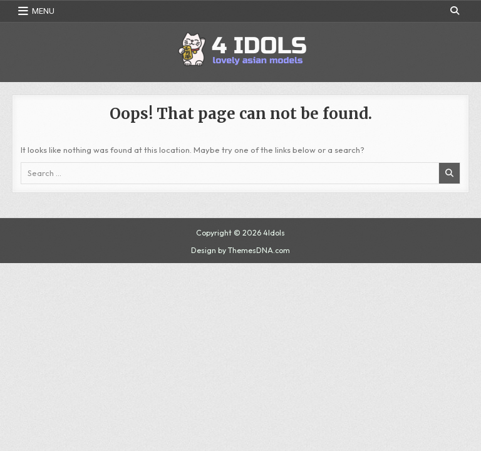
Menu (43, 11)
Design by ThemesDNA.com (240, 250)
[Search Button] (454, 10)
